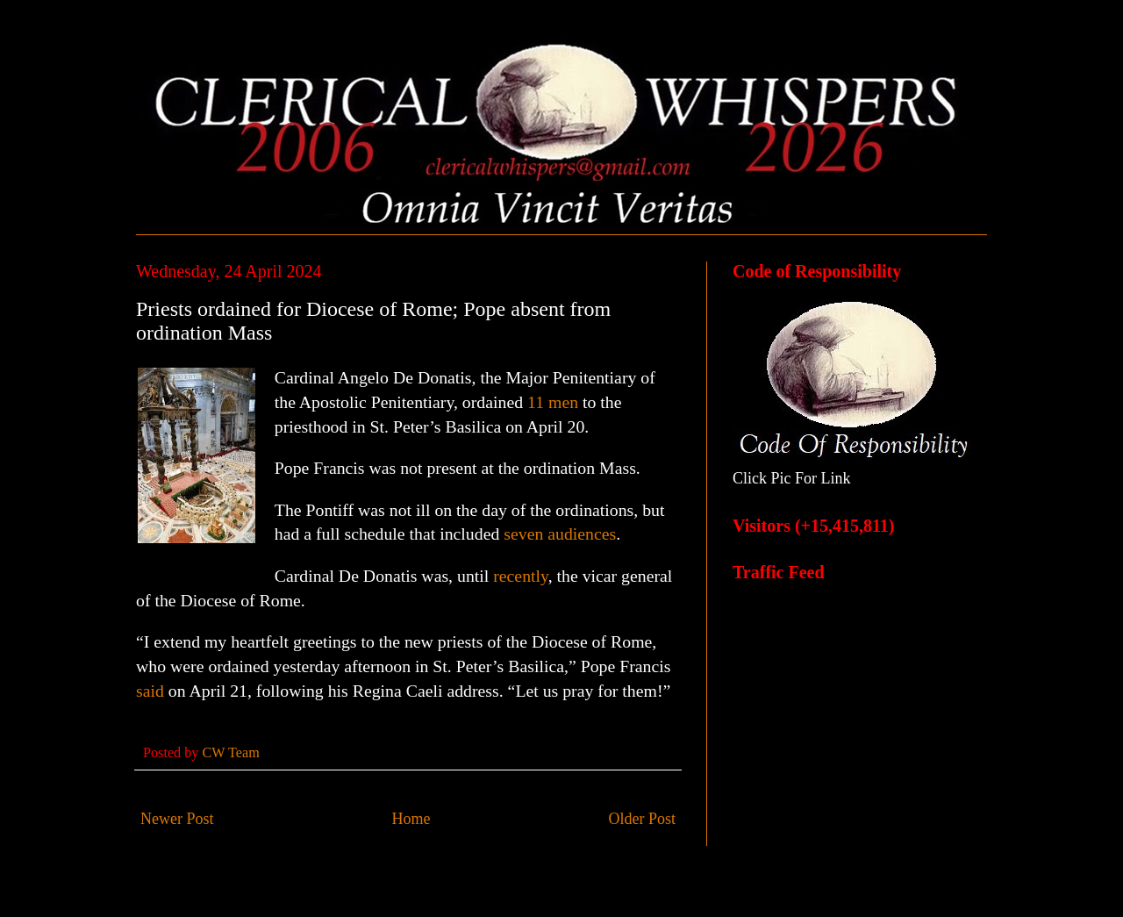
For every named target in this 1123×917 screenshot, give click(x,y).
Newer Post (177, 818)
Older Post (642, 818)
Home (411, 818)
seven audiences (560, 533)
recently (520, 575)
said (150, 690)
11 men (552, 402)
